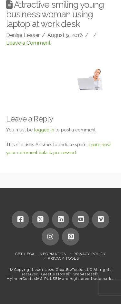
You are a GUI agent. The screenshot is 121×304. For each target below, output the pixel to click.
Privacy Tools (63, 258)
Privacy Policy (90, 254)
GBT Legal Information (41, 254)
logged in (44, 129)
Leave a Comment (28, 43)
